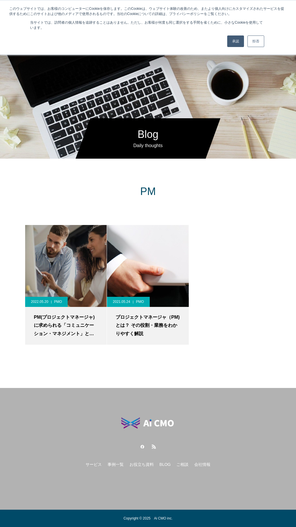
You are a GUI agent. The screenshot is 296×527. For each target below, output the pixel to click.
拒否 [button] (255, 41)
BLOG (165, 464)
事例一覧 (116, 464)
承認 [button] (235, 41)
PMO (58, 302)
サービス (94, 464)
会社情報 (202, 464)
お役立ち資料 (142, 464)
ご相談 (182, 464)
